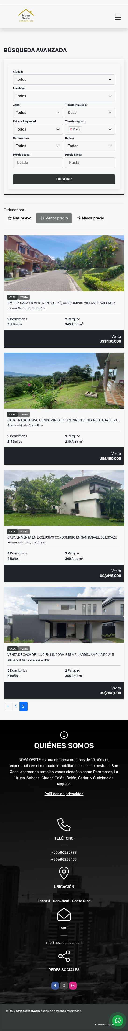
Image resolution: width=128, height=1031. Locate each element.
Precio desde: (21, 154)
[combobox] (64, 79)
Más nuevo (19, 218)
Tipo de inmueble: (76, 104)
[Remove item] (71, 129)
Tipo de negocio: (75, 121)
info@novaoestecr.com (64, 942)
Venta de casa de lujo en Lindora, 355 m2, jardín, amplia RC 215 (60, 654)
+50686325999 (64, 852)
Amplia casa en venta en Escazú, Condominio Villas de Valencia (61, 303)
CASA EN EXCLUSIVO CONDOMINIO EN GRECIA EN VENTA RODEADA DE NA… (63, 420)
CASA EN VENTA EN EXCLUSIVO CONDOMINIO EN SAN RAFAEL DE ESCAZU (62, 537)
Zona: (16, 104)
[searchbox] (69, 137)
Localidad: (19, 88)
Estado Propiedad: (24, 121)
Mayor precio (90, 218)
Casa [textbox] (72, 112)
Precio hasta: (73, 154)
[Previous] (8, 706)
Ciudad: (18, 71)
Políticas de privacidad (64, 794)
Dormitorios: (21, 138)
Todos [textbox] (21, 79)
